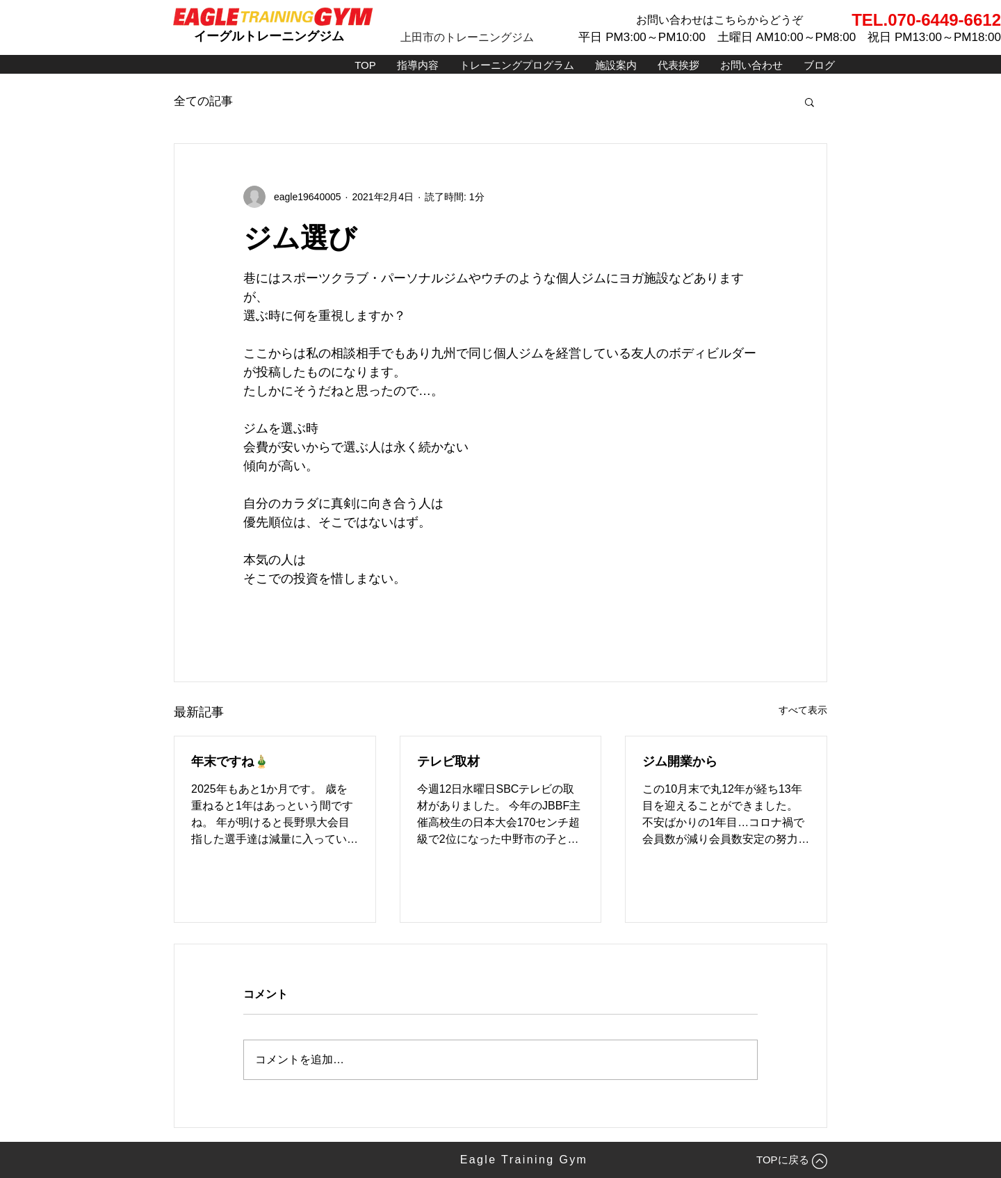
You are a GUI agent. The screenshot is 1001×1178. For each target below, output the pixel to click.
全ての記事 (203, 101)
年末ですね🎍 (230, 761)
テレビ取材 (448, 761)
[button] (809, 101)
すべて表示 (803, 710)
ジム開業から (679, 761)
